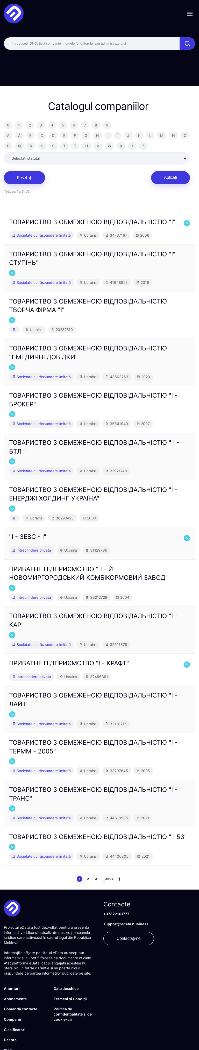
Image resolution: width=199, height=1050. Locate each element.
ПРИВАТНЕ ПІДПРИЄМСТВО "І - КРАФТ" (69, 663)
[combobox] (97, 158)
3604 (109, 879)
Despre (10, 1040)
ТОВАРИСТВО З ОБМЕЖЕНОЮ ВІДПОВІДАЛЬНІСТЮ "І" (92, 222)
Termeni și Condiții (70, 999)
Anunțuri (12, 988)
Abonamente (15, 999)
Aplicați (170, 177)
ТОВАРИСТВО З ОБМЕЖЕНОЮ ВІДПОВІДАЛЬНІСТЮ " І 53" (98, 837)
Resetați (24, 177)
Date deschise (66, 988)
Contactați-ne (129, 938)
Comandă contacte (20, 1009)
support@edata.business (125, 924)
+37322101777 (116, 914)
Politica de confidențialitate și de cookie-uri (73, 1014)
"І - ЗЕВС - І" (27, 536)
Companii (12, 1019)
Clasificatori (14, 1029)
